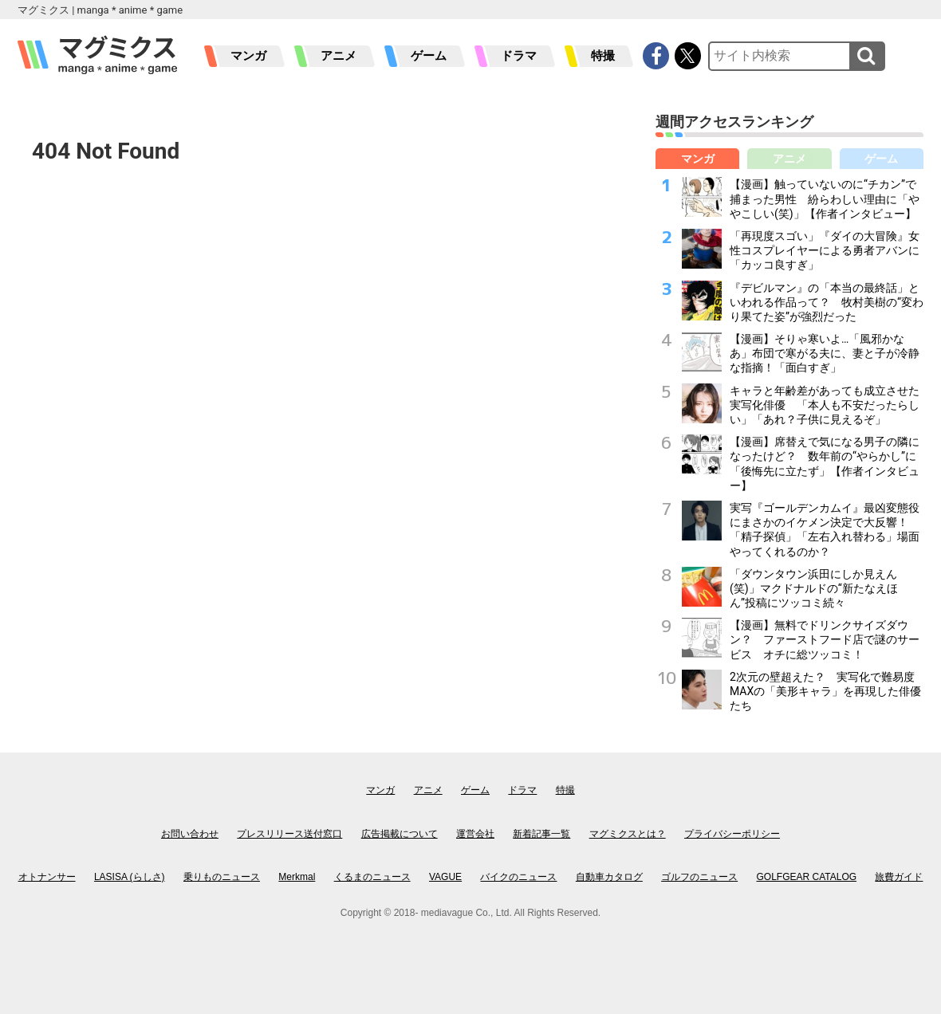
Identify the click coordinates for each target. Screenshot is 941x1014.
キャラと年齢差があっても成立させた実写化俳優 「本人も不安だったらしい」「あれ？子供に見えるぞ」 (824, 405)
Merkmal (296, 876)
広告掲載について (399, 833)
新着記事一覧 (541, 833)
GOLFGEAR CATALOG (807, 876)
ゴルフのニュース (699, 876)
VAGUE (445, 876)
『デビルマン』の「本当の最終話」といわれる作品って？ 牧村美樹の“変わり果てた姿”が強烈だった (826, 302)
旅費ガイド (899, 876)
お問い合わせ (190, 833)
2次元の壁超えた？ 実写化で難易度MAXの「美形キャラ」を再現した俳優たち (825, 691)
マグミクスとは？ (627, 833)
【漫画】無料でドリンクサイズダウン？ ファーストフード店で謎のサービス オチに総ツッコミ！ (824, 639)
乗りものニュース (221, 876)
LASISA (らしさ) (129, 876)
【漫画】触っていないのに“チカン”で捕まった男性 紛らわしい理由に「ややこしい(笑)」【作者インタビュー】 (824, 198)
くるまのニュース (372, 876)
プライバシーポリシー (732, 833)
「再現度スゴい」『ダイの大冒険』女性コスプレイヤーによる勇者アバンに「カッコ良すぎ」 (824, 250)
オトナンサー (47, 876)
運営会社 (475, 833)
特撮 (603, 56)
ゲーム (429, 56)
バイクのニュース (518, 876)
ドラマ (519, 56)
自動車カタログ (609, 876)
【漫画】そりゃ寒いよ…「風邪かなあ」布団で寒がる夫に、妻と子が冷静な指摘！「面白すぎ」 (824, 353)
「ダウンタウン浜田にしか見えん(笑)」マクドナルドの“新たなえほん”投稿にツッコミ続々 (814, 588)
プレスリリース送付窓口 (289, 833)
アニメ (338, 56)
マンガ (248, 56)
